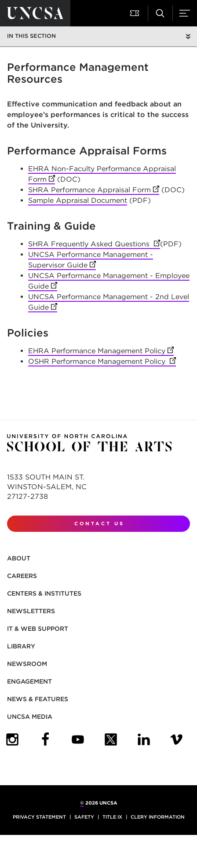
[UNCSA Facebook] (45, 739)
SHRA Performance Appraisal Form (93, 190)
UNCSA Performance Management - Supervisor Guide (90, 260)
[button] (135, 13)
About (18, 558)
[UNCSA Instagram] (12, 739)
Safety (84, 817)
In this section (31, 36)
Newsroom (27, 663)
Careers (22, 575)
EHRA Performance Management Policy (101, 351)
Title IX (112, 817)
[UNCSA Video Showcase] (176, 739)
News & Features (37, 699)
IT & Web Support (37, 628)
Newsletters (31, 611)
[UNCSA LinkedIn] (143, 739)
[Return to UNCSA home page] (35, 13)
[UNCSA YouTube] (77, 739)
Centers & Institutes (44, 593)
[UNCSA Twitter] (110, 739)
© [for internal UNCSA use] (82, 803)
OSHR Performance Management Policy (102, 361)
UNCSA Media (29, 716)
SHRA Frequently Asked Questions (94, 244)
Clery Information (158, 817)
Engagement (29, 681)
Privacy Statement (39, 817)
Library (21, 646)
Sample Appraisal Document (77, 200)
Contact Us (99, 523)
